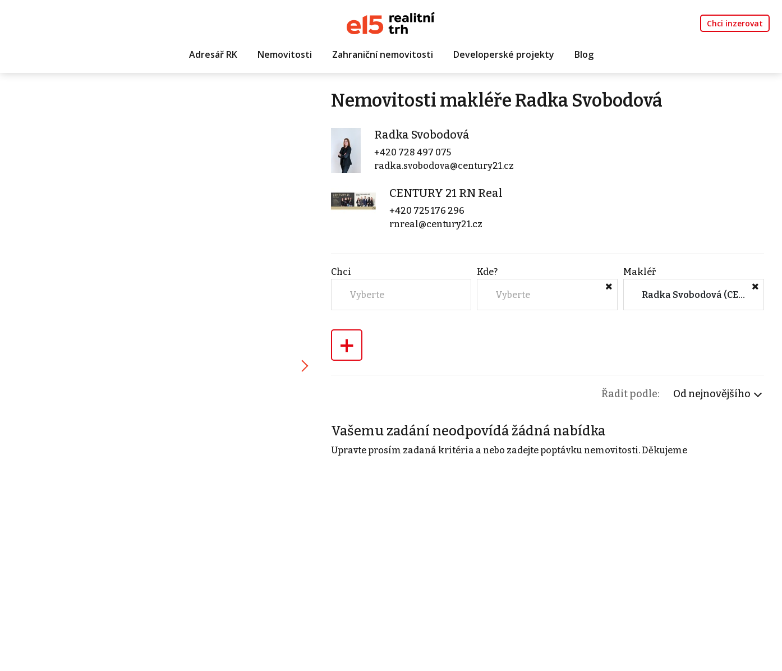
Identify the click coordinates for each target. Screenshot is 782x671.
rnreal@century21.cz (435, 224)
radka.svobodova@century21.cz (444, 165)
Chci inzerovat (735, 23)
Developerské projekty (503, 54)
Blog (584, 54)
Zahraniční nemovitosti (382, 54)
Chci (341, 271)
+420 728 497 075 (412, 152)
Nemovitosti (284, 54)
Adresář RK (213, 54)
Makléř (639, 271)
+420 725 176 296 (426, 210)
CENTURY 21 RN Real (446, 193)
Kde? (487, 271)
